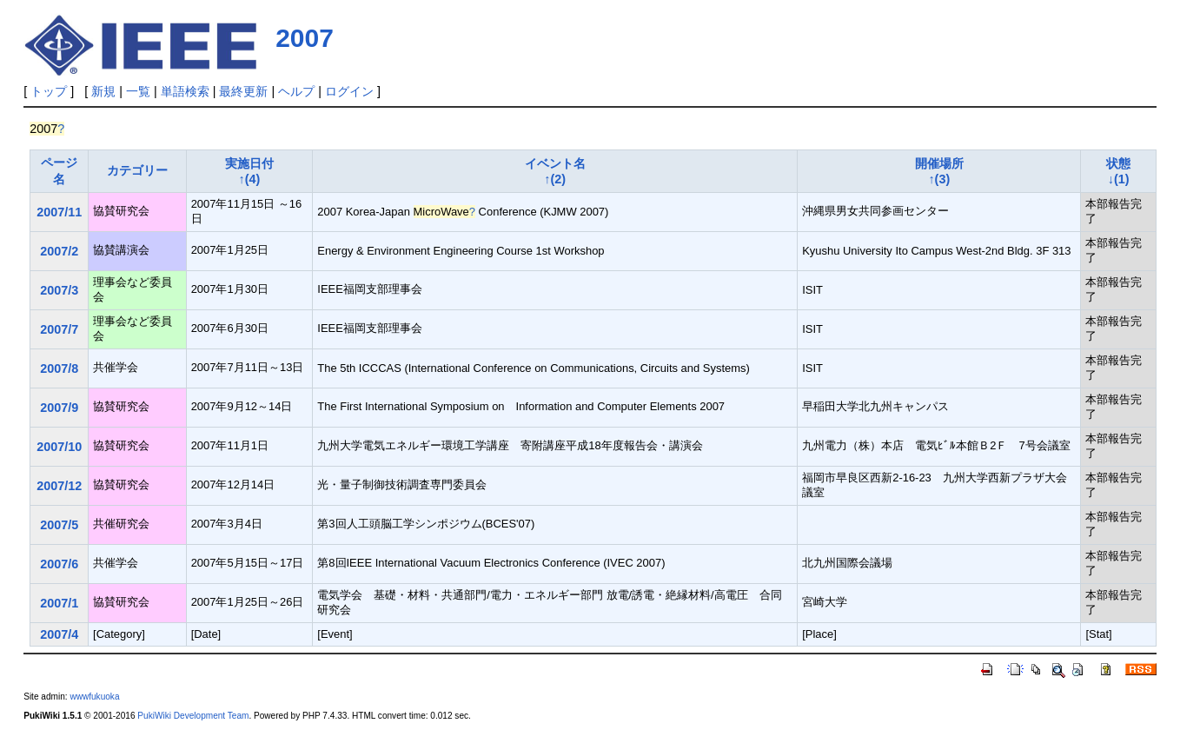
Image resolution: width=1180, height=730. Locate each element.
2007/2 (59, 251)
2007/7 (59, 329)
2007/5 (59, 525)
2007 (304, 37)
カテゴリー (137, 170)
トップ (48, 91)
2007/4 (59, 634)
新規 (103, 91)
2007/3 (59, 290)
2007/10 (59, 447)
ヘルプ (296, 91)
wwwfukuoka (94, 696)
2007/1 (59, 603)
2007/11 (59, 212)
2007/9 (59, 408)
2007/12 (59, 486)
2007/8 (59, 368)
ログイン (349, 91)
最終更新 (243, 91)
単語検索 (185, 91)
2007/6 (59, 564)
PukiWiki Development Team (193, 715)
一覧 (138, 91)
